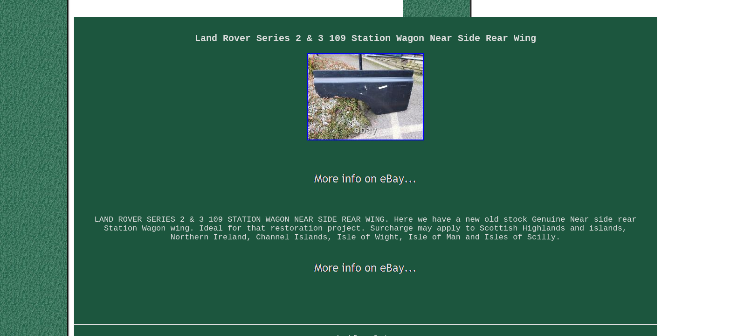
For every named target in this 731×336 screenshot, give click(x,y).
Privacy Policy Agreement (407, 290)
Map (283, 290)
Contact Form (328, 290)
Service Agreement (495, 290)
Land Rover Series (229, 290)
